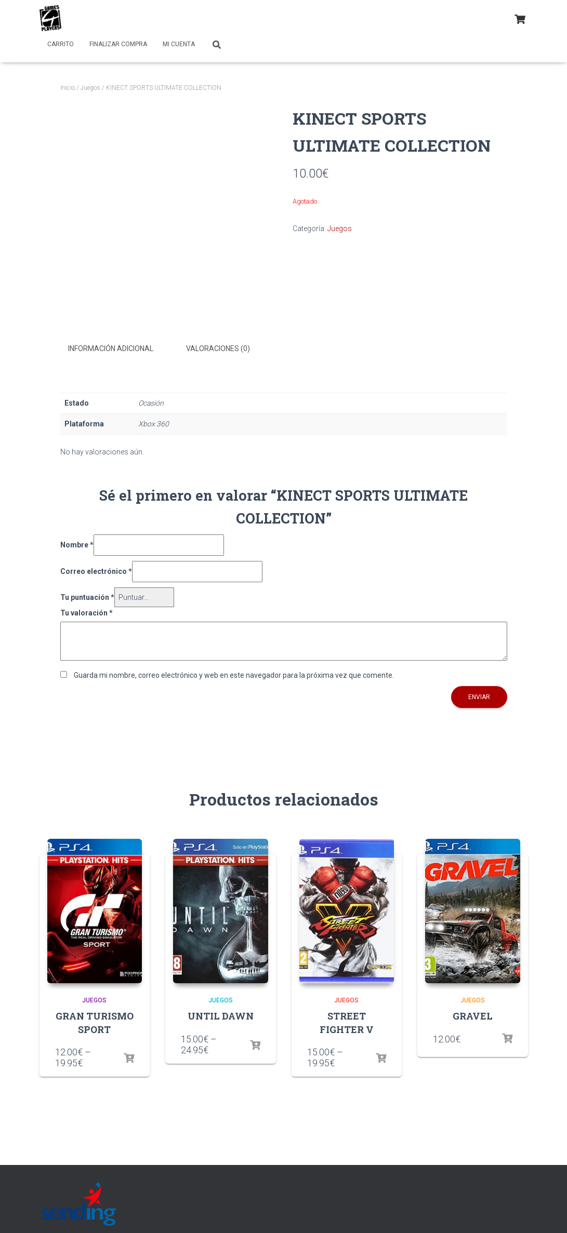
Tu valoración (86, 612)
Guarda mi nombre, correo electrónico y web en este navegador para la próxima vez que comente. (234, 674)
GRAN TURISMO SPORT (95, 1022)
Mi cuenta (179, 44)
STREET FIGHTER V (347, 1022)
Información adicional (110, 348)
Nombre (77, 544)
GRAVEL (473, 1015)
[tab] (118, 349)
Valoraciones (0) (218, 348)
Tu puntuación (87, 597)
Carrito (60, 44)
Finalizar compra (118, 44)
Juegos (90, 87)
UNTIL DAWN (221, 1015)
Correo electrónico (96, 571)
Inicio (67, 87)
